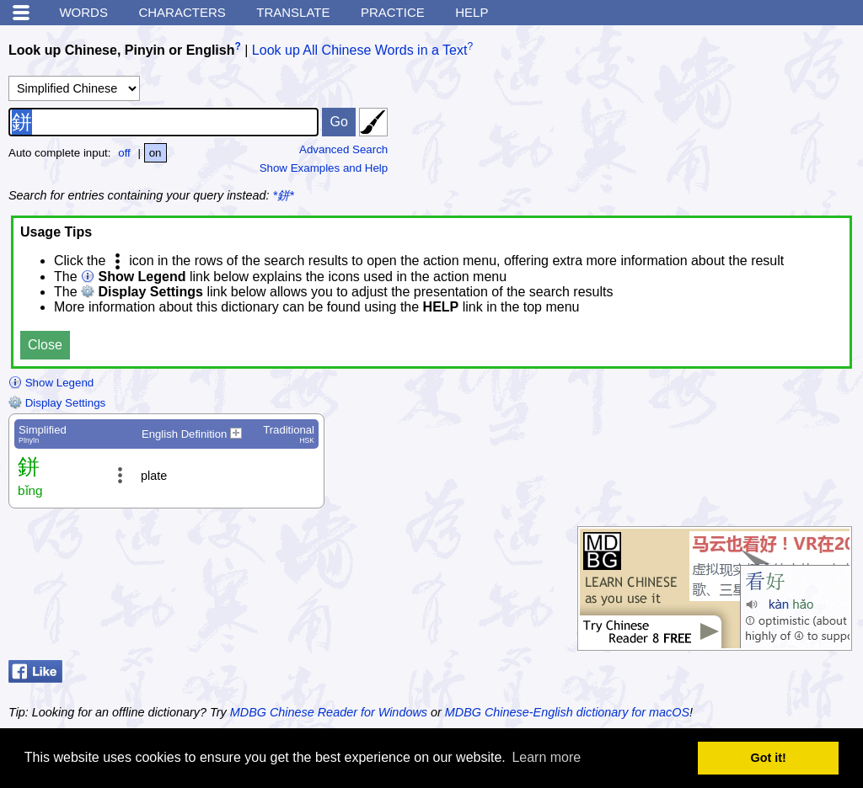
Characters (181, 12)
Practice (393, 12)
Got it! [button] (768, 757)
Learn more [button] (546, 757)
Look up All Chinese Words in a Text (360, 50)
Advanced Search (343, 149)
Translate (293, 12)
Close (45, 345)
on (155, 152)
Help (471, 12)
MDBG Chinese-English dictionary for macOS (567, 712)
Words (83, 12)
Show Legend (51, 382)
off (124, 152)
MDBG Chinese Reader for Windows (328, 712)
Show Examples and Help (324, 168)
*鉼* (283, 195)
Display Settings (56, 403)
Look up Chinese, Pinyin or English (121, 50)
